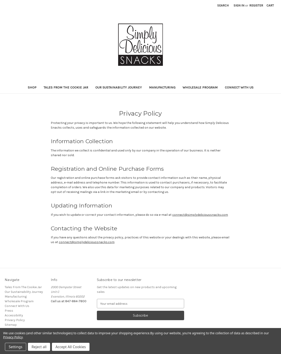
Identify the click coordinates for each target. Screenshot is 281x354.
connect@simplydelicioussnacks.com (200, 215)
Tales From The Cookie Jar (66, 87)
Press (9, 311)
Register (256, 5)
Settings (15, 346)
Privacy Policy (15, 320)
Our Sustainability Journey (118, 87)
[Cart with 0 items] (270, 5)
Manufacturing (162, 87)
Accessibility (14, 315)
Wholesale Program (200, 87)
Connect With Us (239, 87)
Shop (32, 87)
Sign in (239, 5)
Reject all (39, 346)
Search (223, 5)
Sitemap (11, 325)
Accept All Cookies (70, 346)
